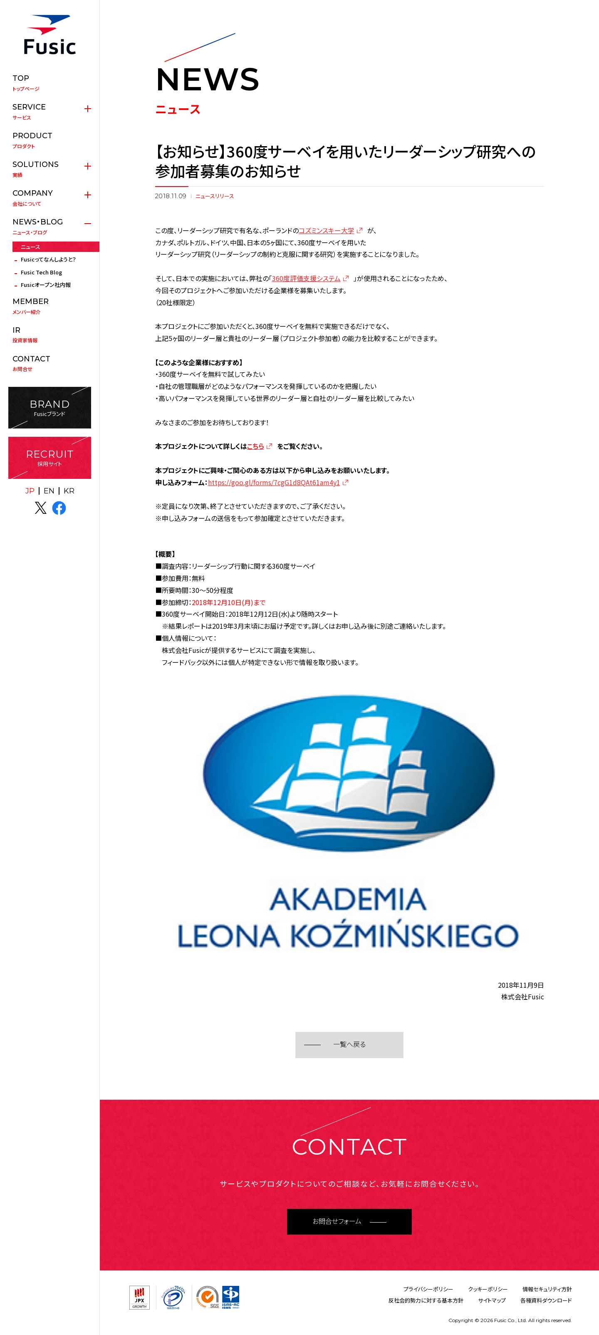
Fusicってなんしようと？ (48, 259)
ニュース (30, 247)
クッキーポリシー (488, 1289)
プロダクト (49, 140)
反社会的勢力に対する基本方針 (426, 1300)
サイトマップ (492, 1300)
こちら (255, 446)
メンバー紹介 (49, 306)
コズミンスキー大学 (326, 230)
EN (49, 491)
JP (30, 491)
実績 (49, 169)
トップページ (49, 83)
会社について (49, 198)
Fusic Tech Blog (41, 272)
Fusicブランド (49, 408)
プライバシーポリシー (428, 1289)
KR (69, 491)
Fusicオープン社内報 (46, 285)
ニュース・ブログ (49, 226)
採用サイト (49, 458)
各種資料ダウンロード (546, 1300)
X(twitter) (41, 508)
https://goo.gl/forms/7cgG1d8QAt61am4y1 (274, 482)
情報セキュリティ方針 (547, 1289)
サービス (49, 111)
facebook (59, 508)
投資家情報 (49, 335)
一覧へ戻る (349, 1045)
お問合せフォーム (336, 1221)
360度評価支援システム (306, 278)
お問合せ (49, 363)
